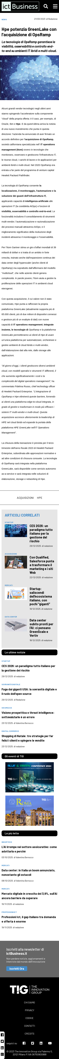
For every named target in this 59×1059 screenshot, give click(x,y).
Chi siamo (29, 1002)
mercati (9, 585)
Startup (9, 522)
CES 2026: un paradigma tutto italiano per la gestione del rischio (41, 533)
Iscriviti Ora (16, 968)
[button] (46, 6)
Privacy (29, 1010)
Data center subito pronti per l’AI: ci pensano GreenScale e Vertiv (41, 627)
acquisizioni (25, 497)
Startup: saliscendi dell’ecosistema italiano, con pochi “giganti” (41, 596)
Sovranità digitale (11, 684)
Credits (29, 1033)
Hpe (39, 497)
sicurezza (7, 708)
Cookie (29, 1017)
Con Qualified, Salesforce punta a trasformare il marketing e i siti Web (42, 564)
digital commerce (10, 731)
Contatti (29, 1025)
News (4, 19)
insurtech (7, 842)
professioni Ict (9, 912)
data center (11, 617)
